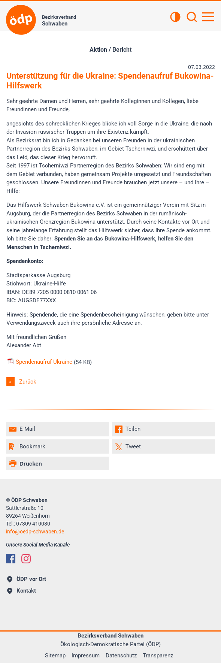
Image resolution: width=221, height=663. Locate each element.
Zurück (27, 381)
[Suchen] (192, 17)
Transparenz (158, 655)
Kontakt (21, 590)
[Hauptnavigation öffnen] (208, 17)
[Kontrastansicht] (175, 17)
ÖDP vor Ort (26, 579)
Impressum (86, 655)
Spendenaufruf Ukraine (39, 361)
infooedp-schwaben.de (35, 532)
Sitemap (55, 655)
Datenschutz (121, 655)
